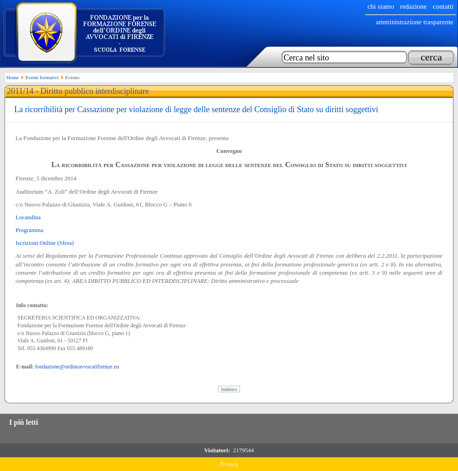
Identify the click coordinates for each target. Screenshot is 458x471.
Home (12, 77)
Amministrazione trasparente (414, 22)
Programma (30, 230)
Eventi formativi (41, 77)
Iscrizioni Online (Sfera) (45, 242)
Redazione (413, 6)
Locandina (28, 217)
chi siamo (380, 6)
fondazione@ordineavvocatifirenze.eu (77, 366)
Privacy (229, 463)
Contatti (443, 6)
